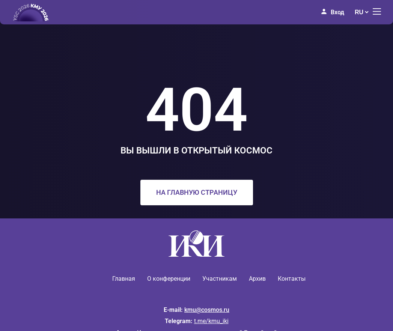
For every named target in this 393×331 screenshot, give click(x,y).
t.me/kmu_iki (211, 321)
